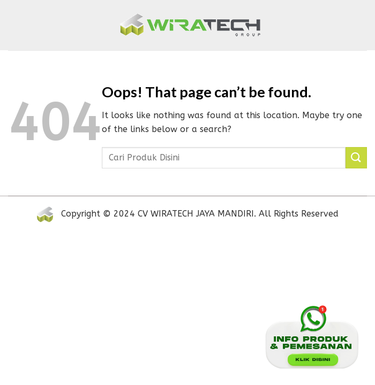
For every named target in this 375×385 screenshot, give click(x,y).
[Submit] (356, 157)
